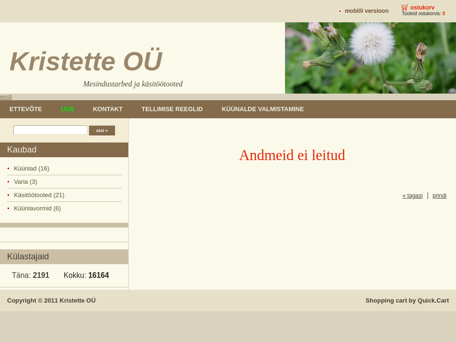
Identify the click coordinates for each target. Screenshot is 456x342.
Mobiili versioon (367, 11)
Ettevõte (26, 109)
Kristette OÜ (78, 300)
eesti (6, 97)
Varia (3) (25, 181)
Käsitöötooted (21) (39, 195)
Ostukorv (422, 7)
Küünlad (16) (31, 168)
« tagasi (413, 195)
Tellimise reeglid (172, 109)
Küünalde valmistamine (263, 109)
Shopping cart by (407, 300)
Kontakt (108, 109)
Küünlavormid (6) (37, 208)
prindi (439, 195)
